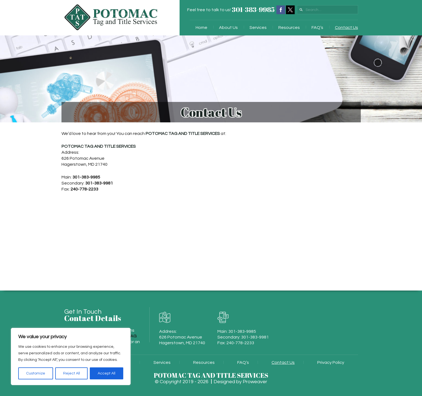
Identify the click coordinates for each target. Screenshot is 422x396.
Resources (289, 27)
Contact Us (346, 27)
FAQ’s (317, 27)
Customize (35, 373)
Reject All (71, 373)
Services (258, 27)
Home (201, 27)
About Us (228, 27)
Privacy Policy (330, 362)
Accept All (106, 373)
